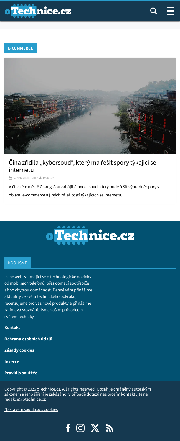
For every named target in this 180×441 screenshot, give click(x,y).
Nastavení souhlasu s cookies (31, 409)
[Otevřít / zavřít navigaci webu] (170, 11)
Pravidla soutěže (20, 373)
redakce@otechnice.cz (25, 399)
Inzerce (11, 361)
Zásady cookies (19, 350)
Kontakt (12, 327)
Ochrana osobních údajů (28, 339)
